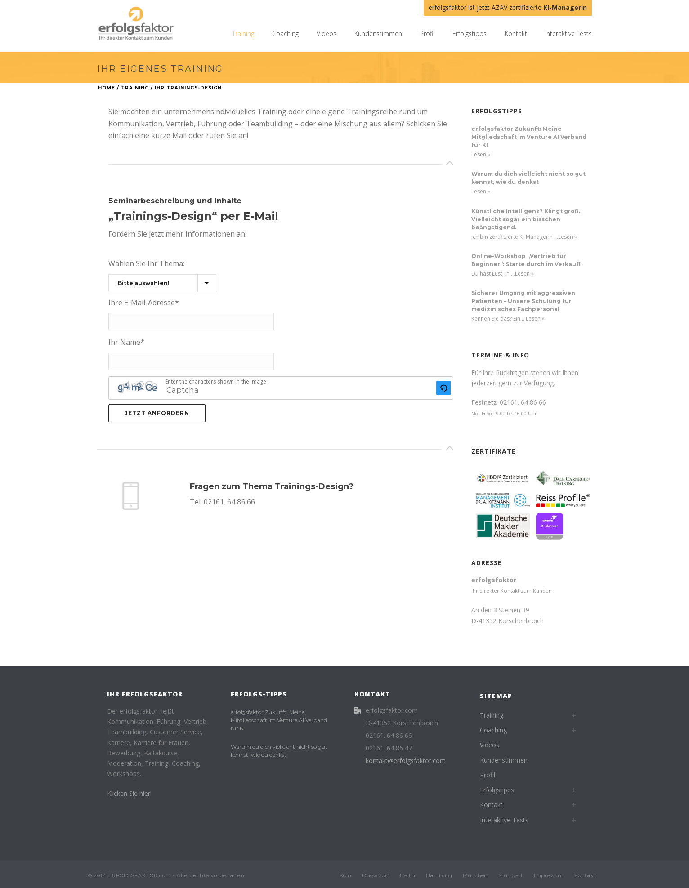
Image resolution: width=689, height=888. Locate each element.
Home (106, 88)
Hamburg (439, 875)
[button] (443, 388)
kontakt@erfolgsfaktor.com (406, 761)
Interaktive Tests (568, 33)
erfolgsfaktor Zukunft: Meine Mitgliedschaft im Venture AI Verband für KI (528, 136)
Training (243, 33)
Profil (427, 33)
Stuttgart (510, 875)
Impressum (549, 875)
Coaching (285, 33)
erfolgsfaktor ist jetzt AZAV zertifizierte (508, 7)
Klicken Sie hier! (129, 793)
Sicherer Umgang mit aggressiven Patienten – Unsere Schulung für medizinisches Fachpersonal (523, 301)
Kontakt (516, 33)
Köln (345, 875)
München (475, 875)
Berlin (407, 875)
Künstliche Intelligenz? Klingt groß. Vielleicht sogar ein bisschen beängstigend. (525, 219)
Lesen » (480, 154)
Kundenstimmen (378, 33)
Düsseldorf (375, 875)
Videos (326, 33)
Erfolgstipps (469, 33)
